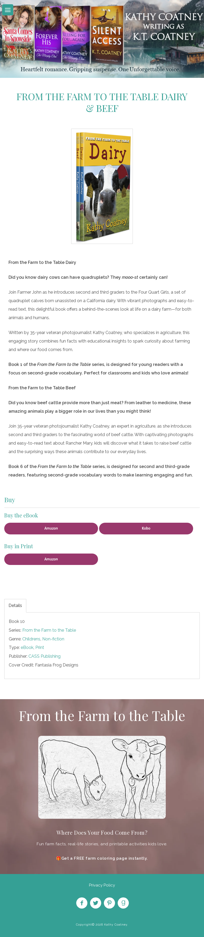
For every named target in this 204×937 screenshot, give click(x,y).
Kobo (146, 528)
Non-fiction (53, 638)
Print (39, 647)
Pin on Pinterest (109, 903)
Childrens (31, 638)
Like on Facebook (81, 903)
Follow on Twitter (95, 903)
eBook (27, 647)
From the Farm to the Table (49, 630)
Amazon (51, 528)
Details (15, 605)
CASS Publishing (44, 656)
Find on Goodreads (123, 903)
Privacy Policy (102, 885)
